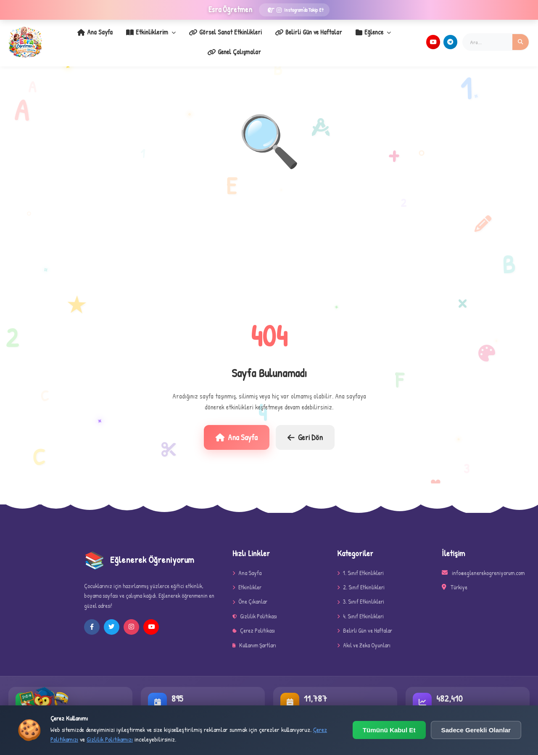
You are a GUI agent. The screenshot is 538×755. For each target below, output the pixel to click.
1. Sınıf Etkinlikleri (360, 566)
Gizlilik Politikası (254, 609)
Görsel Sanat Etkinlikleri (192, 38)
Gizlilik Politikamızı (110, 739)
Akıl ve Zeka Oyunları (363, 638)
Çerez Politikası (253, 623)
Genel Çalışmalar (386, 38)
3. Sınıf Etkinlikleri (360, 594)
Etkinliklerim (122, 38)
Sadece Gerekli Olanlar (476, 730)
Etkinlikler (246, 580)
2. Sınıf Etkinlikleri (361, 580)
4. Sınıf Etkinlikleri (360, 609)
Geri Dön (305, 430)
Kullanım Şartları (254, 638)
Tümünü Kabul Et (389, 730)
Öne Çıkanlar (249, 594)
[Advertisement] (269, 241)
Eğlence (332, 38)
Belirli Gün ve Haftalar (272, 38)
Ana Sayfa (70, 38)
